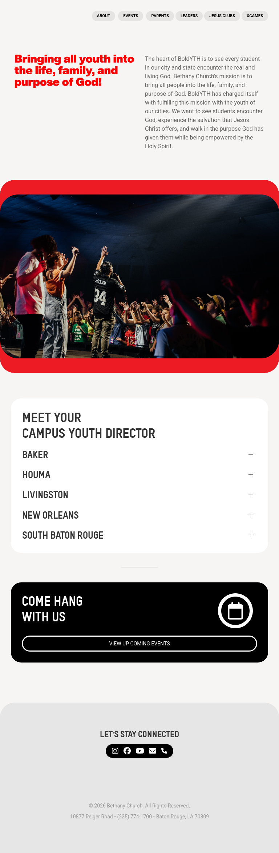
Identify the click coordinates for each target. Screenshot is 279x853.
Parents (160, 15)
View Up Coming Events (139, 643)
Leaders (189, 15)
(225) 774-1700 (134, 816)
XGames (255, 15)
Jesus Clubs (222, 15)
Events (130, 15)
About (103, 15)
